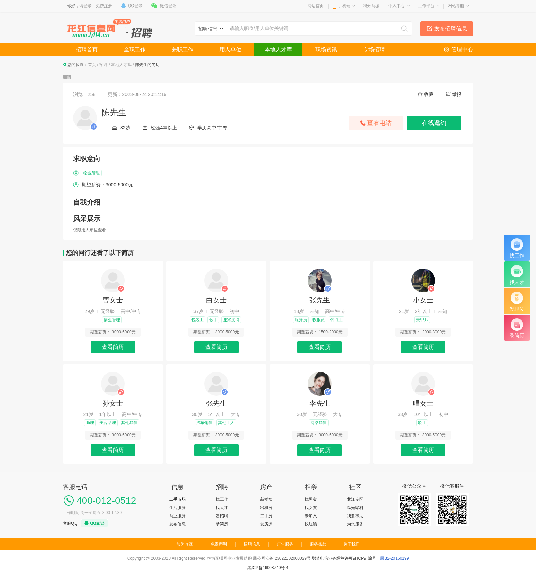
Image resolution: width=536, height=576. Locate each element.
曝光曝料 (355, 507)
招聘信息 (252, 544)
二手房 (266, 515)
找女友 (311, 507)
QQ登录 (135, 5)
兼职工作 (182, 49)
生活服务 (177, 507)
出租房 (266, 507)
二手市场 (177, 499)
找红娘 (311, 524)
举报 (456, 94)
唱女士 (423, 403)
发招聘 (222, 515)
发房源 (266, 524)
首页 (92, 64)
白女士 (216, 300)
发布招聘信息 (450, 28)
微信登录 (168, 5)
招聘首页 (87, 49)
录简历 (222, 524)
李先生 (319, 403)
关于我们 (351, 544)
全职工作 (135, 49)
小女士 (423, 300)
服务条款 (318, 544)
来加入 (311, 515)
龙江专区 (355, 499)
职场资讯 (326, 49)
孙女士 (113, 403)
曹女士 (113, 300)
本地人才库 (278, 49)
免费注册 (104, 5)
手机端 (344, 5)
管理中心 (462, 49)
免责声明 (219, 544)
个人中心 (396, 5)
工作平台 (426, 5)
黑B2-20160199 (394, 558)
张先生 (319, 300)
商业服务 (177, 515)
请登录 (85, 5)
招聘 (103, 64)
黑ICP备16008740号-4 (268, 567)
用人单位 (230, 49)
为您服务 (355, 524)
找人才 (222, 507)
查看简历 (113, 347)
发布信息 (177, 524)
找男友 (311, 499)
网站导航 (456, 5)
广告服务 (285, 544)
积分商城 (371, 5)
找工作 (222, 499)
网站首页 (315, 5)
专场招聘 (374, 49)
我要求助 (355, 515)
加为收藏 (184, 544)
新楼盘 (266, 499)
